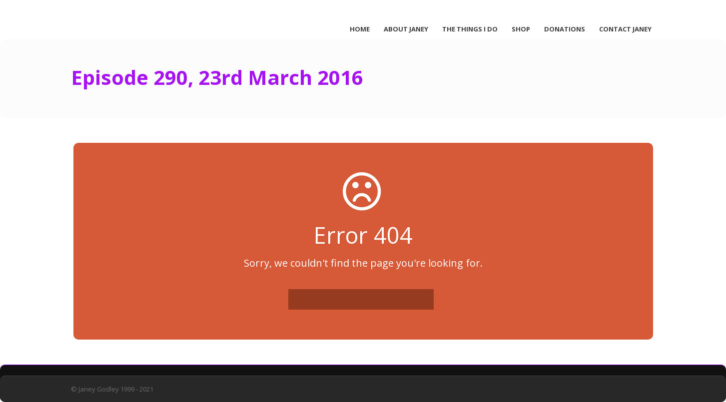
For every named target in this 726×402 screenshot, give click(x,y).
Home (360, 28)
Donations (564, 28)
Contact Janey (625, 28)
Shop (521, 28)
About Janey (406, 28)
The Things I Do (470, 28)
